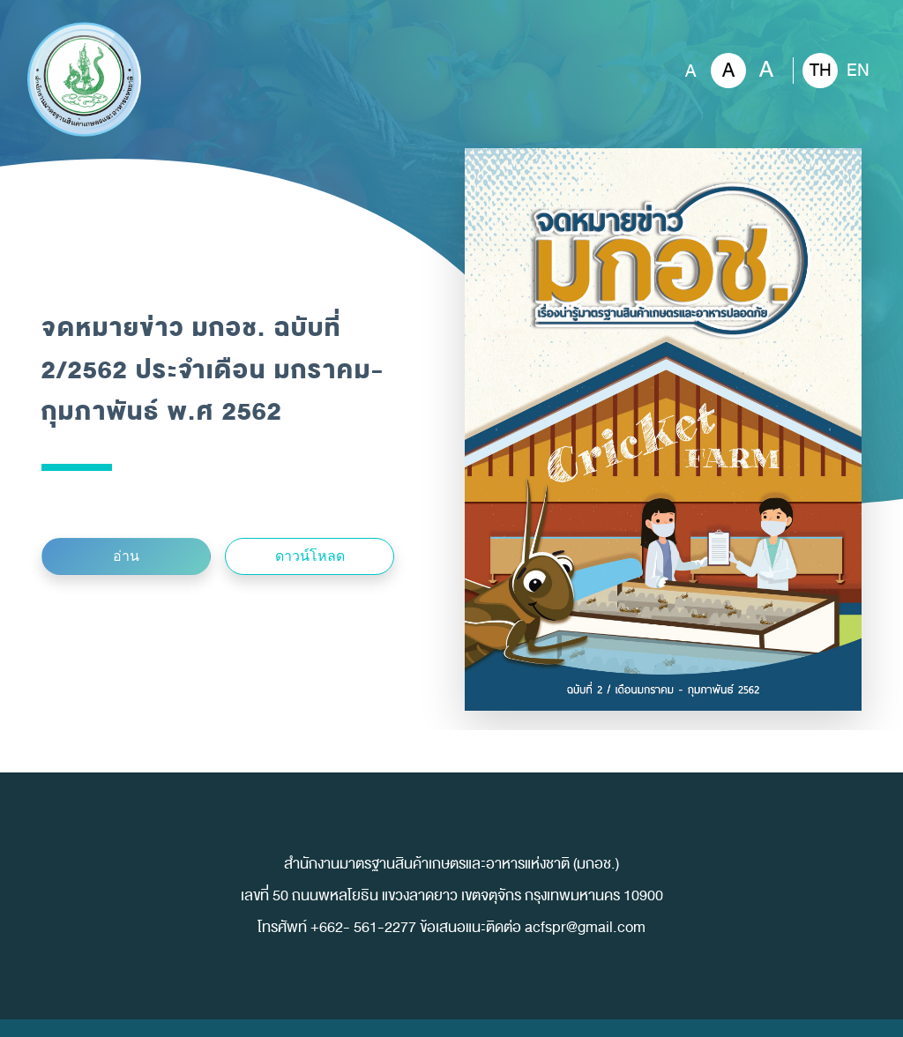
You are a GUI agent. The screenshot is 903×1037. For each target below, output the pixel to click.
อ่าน (126, 556)
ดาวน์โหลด (310, 556)
